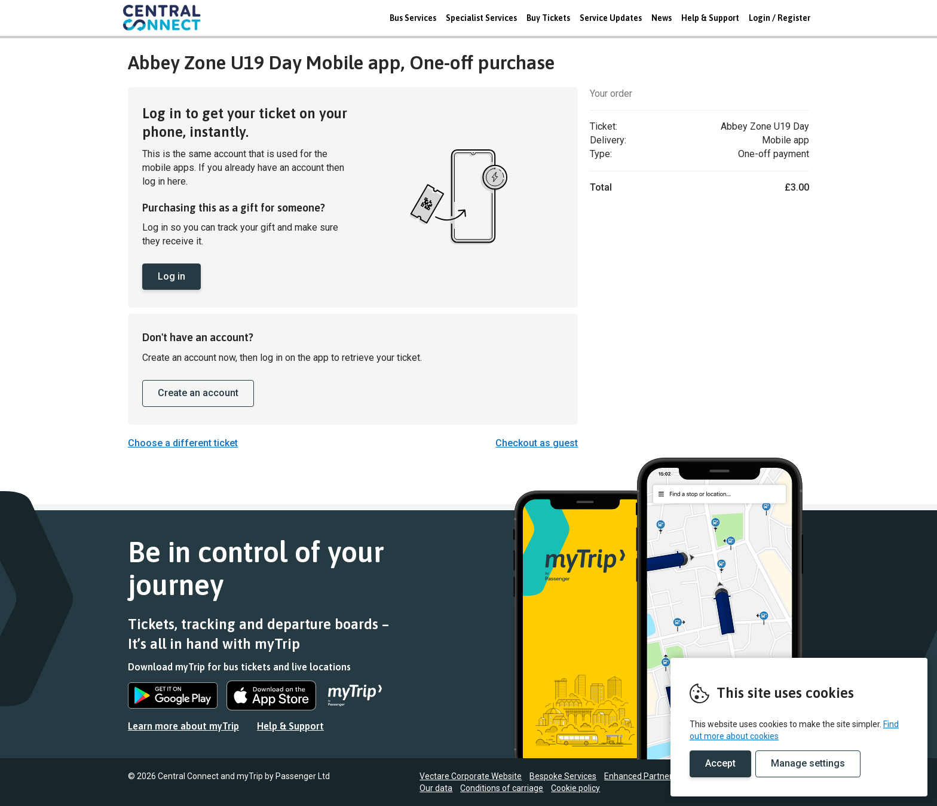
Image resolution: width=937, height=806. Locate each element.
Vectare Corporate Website (470, 776)
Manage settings (808, 763)
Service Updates (611, 18)
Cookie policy (575, 788)
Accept (720, 763)
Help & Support (710, 18)
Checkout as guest (536, 443)
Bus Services (413, 18)
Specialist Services (481, 18)
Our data (435, 788)
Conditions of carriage (501, 788)
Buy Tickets (548, 18)
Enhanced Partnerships (648, 776)
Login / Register (779, 18)
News (661, 18)
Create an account (198, 393)
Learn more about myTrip (183, 726)
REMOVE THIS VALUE (167, 18)
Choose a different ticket (183, 443)
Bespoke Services (562, 776)
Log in (171, 276)
